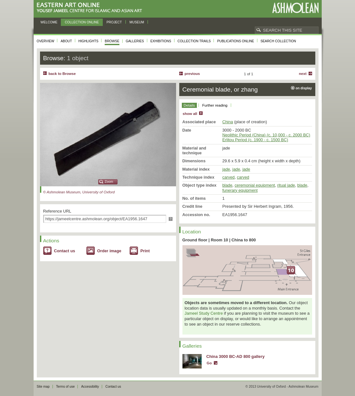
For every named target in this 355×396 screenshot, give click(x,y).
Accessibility (90, 386)
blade (227, 185)
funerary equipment (240, 190)
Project (114, 22)
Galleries (135, 41)
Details (189, 105)
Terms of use (65, 386)
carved (228, 177)
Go (209, 363)
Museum (137, 22)
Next (303, 74)
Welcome (49, 22)
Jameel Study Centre (204, 313)
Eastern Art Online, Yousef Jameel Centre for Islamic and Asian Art (91, 8)
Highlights (88, 41)
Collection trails (194, 41)
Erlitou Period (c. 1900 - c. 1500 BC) (255, 139)
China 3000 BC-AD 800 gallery (235, 356)
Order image (109, 250)
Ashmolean (295, 8)
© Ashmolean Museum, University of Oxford (79, 192)
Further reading (215, 105)
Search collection (278, 41)
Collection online (82, 22)
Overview (45, 41)
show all (190, 114)
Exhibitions (160, 41)
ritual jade (286, 185)
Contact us (64, 250)
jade (226, 169)
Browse (112, 41)
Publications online (235, 41)
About (66, 41)
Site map (43, 386)
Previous (192, 74)
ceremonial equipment (255, 185)
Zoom (109, 181)
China (227, 121)
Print (145, 250)
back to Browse (62, 74)
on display (304, 88)
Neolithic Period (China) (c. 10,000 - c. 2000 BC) (266, 135)
